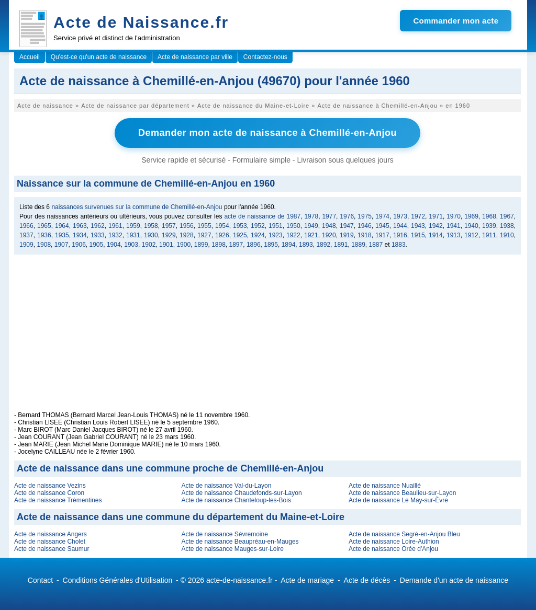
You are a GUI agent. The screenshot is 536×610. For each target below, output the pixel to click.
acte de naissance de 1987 (262, 216)
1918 (365, 235)
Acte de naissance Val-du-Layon (226, 485)
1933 (98, 235)
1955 (204, 225)
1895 (271, 244)
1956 (187, 225)
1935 (62, 235)
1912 (471, 235)
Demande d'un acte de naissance (454, 580)
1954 (222, 225)
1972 (418, 216)
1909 (26, 244)
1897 (236, 244)
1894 (289, 244)
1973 (400, 216)
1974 (382, 216)
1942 (436, 225)
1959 (133, 225)
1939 (489, 225)
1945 (382, 225)
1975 (365, 216)
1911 (489, 235)
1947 (347, 225)
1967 (507, 216)
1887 (376, 244)
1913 (453, 235)
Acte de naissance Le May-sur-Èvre (398, 500)
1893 (306, 244)
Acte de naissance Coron (49, 493)
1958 (151, 225)
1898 (218, 244)
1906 (79, 244)
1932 (115, 235)
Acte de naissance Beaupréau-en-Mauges (239, 541)
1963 (80, 225)
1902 (149, 244)
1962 (98, 225)
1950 (293, 225)
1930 (151, 235)
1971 (436, 216)
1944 (400, 225)
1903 (131, 244)
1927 (204, 235)
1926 (222, 235)
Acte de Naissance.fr (141, 22)
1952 (258, 225)
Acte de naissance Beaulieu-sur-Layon (402, 493)
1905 (97, 244)
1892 (323, 244)
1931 (133, 235)
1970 (453, 216)
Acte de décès (367, 580)
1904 (114, 244)
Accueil (29, 57)
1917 (382, 235)
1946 (365, 225)
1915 (418, 235)
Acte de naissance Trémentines (58, 500)
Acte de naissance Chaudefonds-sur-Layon (241, 493)
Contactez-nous (265, 57)
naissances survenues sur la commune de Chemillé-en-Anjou (136, 207)
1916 (400, 235)
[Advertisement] (267, 338)
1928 (187, 235)
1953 (240, 225)
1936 (44, 235)
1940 (471, 225)
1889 (358, 244)
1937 (26, 235)
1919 (347, 235)
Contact (40, 580)
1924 (258, 235)
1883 (399, 244)
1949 (311, 225)
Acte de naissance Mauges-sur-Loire (232, 549)
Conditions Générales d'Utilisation (118, 580)
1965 (44, 225)
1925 (240, 235)
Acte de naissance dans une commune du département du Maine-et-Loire (180, 517)
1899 (201, 244)
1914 (436, 235)
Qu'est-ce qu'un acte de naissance (99, 57)
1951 (276, 225)
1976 (347, 216)
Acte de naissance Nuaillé (385, 485)
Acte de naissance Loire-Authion (394, 541)
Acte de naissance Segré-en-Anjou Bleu (404, 534)
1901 (166, 244)
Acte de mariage (307, 580)
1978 (311, 216)
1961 (115, 225)
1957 (169, 225)
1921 (311, 235)
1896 (254, 244)
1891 (341, 244)
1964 (62, 225)
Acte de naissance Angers (50, 534)
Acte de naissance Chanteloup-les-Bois (236, 500)
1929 (169, 235)
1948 (329, 225)
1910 (507, 235)
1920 (329, 235)
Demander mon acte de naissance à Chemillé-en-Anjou (267, 133)
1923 (276, 235)
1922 (293, 235)
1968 (489, 216)
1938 (507, 225)
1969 (471, 216)
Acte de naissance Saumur (51, 549)
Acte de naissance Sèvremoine (224, 534)
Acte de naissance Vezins (50, 485)
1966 (26, 225)
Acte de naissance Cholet (49, 541)
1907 (61, 244)
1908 (44, 244)
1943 (418, 225)
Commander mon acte (455, 20)
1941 (453, 225)
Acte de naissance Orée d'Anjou (393, 549)
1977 (329, 216)
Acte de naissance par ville (195, 57)
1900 (183, 244)
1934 (80, 235)
